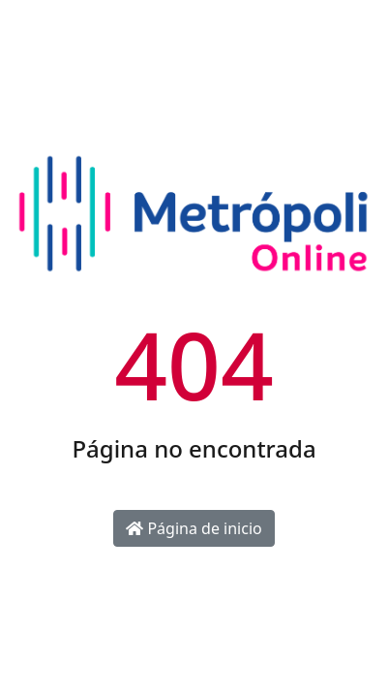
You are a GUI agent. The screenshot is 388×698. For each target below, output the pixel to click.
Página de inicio (193, 528)
